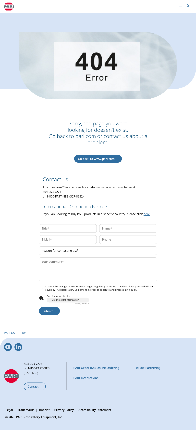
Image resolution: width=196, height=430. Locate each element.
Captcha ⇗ (82, 303)
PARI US (9, 333)
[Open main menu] (180, 6)
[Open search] (188, 6)
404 (23, 333)
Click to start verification (65, 299)
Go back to (96, 159)
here (147, 214)
